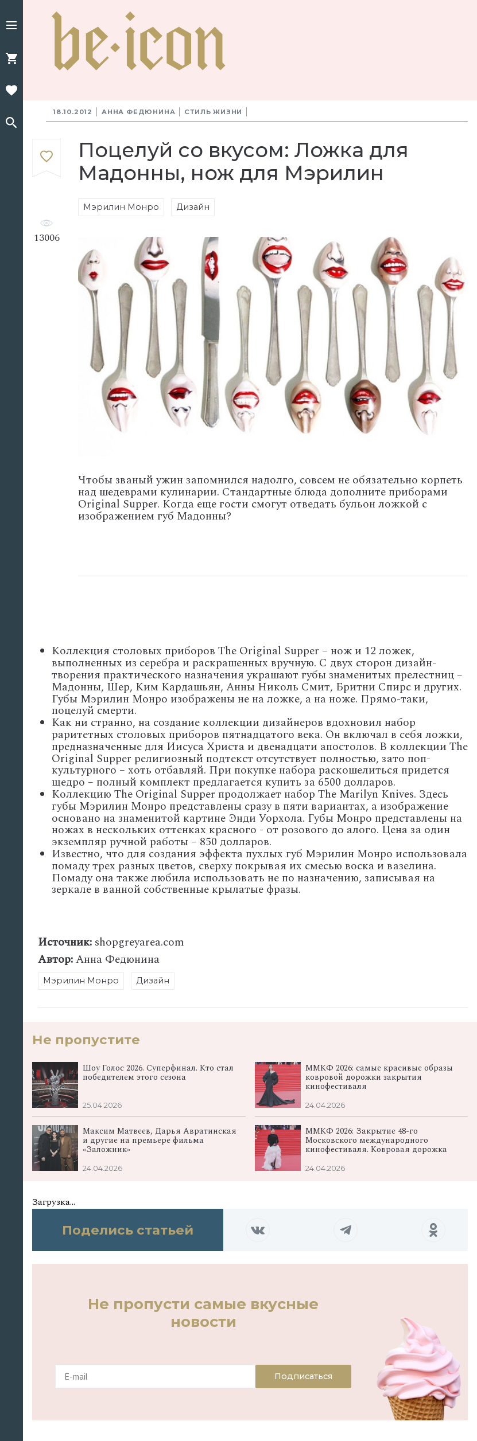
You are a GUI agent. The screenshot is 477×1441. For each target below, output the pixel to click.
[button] (11, 26)
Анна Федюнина (138, 112)
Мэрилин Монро (121, 207)
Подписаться (303, 1376)
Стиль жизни (213, 112)
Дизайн (193, 207)
